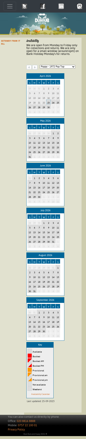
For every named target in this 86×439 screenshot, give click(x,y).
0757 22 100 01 (27, 425)
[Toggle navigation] (10, 6)
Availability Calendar (40, 394)
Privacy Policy (16, 429)
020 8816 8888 (26, 421)
